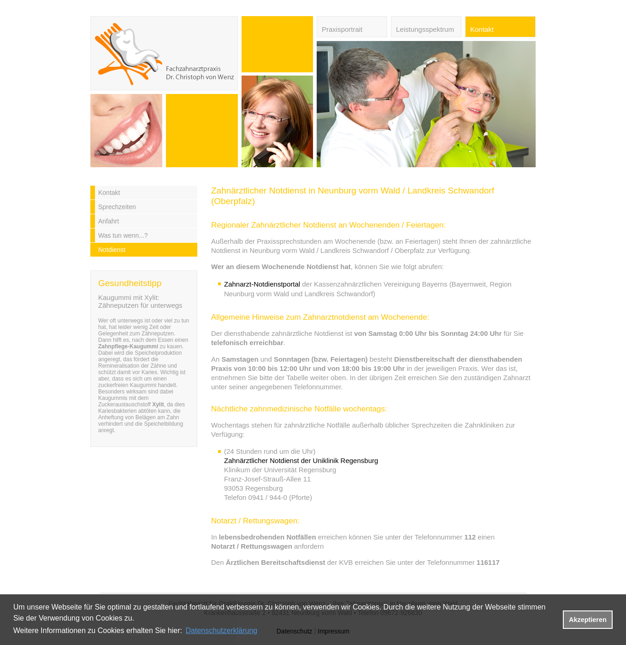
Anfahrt (108, 221)
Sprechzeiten (117, 207)
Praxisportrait (342, 29)
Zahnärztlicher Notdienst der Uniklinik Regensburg (301, 460)
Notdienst (111, 249)
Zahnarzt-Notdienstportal (262, 284)
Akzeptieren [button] (588, 619)
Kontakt (482, 29)
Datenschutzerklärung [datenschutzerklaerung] (222, 630)
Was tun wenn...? (123, 235)
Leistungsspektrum (425, 29)
